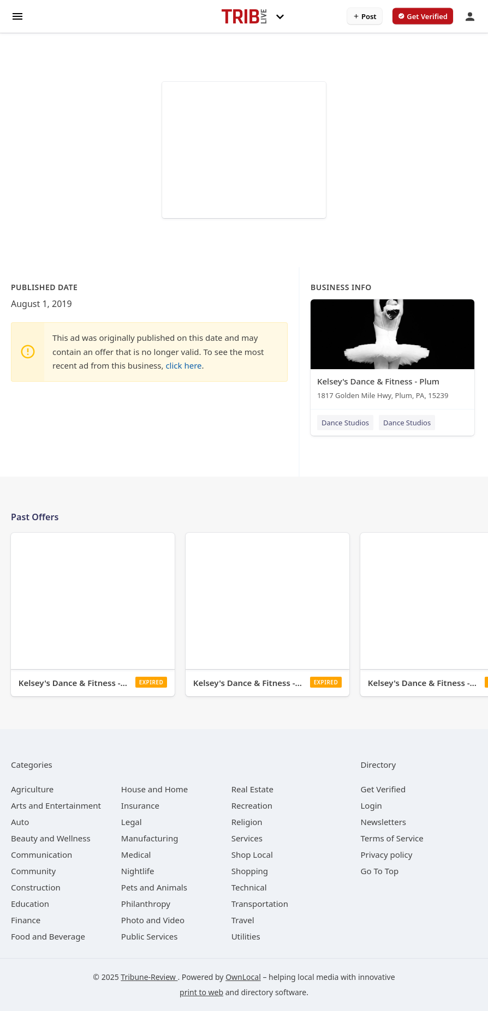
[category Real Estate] (252, 789)
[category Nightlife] (137, 870)
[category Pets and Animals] (154, 887)
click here (183, 365)
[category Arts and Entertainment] (56, 805)
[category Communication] (41, 854)
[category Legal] (131, 821)
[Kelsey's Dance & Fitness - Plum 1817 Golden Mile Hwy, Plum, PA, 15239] (392, 352)
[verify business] (422, 16)
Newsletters (384, 821)
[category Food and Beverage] (48, 936)
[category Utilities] (245, 936)
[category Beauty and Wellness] (51, 838)
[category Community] (33, 870)
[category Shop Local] (252, 854)
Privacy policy (387, 854)
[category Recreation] (251, 805)
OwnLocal (243, 977)
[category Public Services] (149, 936)
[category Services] (247, 838)
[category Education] (30, 903)
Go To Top (380, 870)
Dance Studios (345, 423)
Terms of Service (392, 838)
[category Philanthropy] (145, 903)
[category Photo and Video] (153, 919)
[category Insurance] (140, 805)
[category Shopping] (249, 870)
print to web (201, 992)
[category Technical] (249, 887)
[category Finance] (25, 919)
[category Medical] (136, 854)
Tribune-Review (149, 977)
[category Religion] (247, 821)
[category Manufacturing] (149, 838)
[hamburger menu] (17, 15)
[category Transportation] (259, 903)
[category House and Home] (154, 789)
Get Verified (383, 789)
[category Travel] (242, 919)
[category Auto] (20, 821)
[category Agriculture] (32, 789)
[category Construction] (36, 887)
